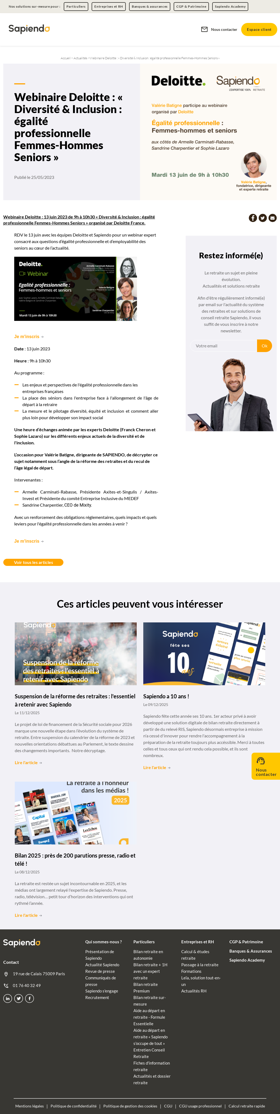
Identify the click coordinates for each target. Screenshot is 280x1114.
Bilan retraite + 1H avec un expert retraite (150, 971)
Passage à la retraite (199, 964)
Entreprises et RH (108, 6)
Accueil (66, 58)
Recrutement (97, 996)
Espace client (259, 29)
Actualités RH (193, 990)
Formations (191, 970)
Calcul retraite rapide (247, 1105)
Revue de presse (100, 970)
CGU (168, 1105)
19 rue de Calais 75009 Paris (34, 973)
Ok (264, 345)
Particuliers (76, 6)
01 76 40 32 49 (22, 985)
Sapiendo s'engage (101, 990)
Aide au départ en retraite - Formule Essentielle (149, 1016)
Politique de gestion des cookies (130, 1105)
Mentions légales (29, 1105)
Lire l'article (26, 761)
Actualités (80, 58)
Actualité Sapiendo (102, 964)
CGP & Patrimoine (191, 6)
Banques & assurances (150, 6)
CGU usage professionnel (200, 1105)
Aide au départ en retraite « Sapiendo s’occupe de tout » (150, 1036)
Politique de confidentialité (74, 1105)
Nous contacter (219, 29)
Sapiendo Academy (230, 6)
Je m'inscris (26, 336)
